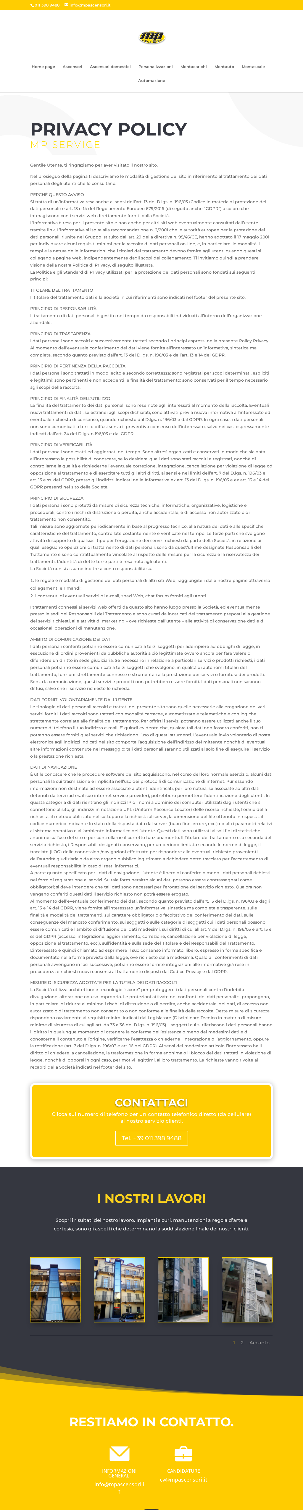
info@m (104, 1484)
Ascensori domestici (110, 66)
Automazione (151, 80)
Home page (43, 66)
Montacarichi (193, 66)
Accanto (210, 1326)
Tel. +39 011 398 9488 (152, 1138)
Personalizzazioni (155, 66)
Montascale (253, 66)
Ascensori (72, 66)
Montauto (224, 66)
